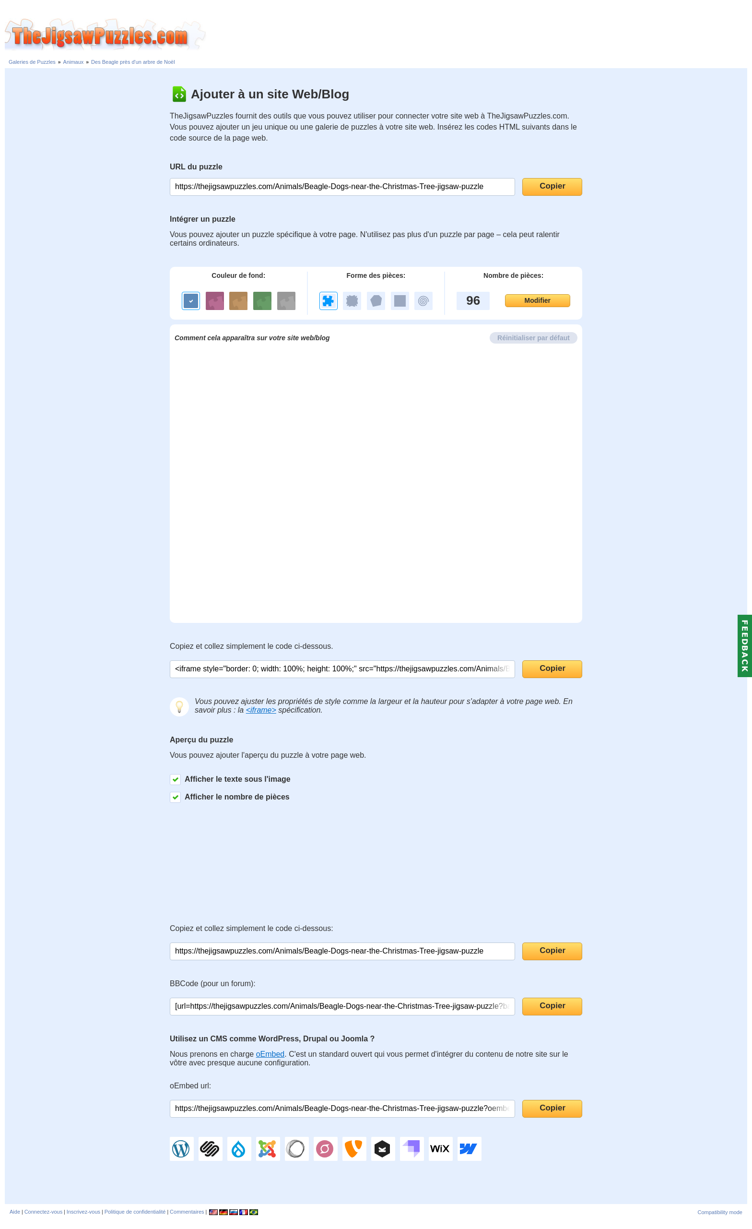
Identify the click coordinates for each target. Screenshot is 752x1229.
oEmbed (270, 1054)
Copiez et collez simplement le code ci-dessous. (251, 646)
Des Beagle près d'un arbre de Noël (133, 62)
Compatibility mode (719, 1212)
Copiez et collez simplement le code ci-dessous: (251, 928)
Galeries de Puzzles (32, 62)
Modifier (538, 300)
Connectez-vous (43, 1212)
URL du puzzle (196, 167)
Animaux (73, 62)
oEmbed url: (190, 1086)
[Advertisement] (479, 35)
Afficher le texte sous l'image (230, 779)
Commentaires (187, 1212)
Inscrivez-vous (83, 1212)
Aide (15, 1212)
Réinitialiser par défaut (533, 338)
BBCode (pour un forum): (213, 983)
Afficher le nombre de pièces (230, 797)
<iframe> (261, 710)
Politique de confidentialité (135, 1212)
